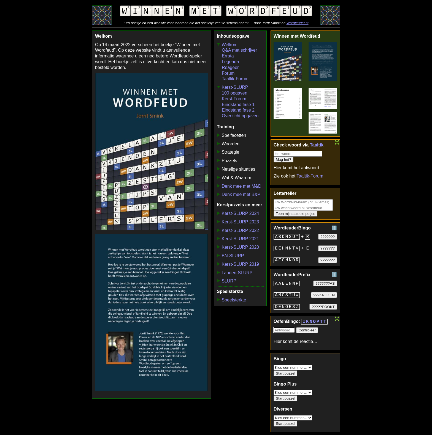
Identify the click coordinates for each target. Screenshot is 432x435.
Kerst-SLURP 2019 (240, 264)
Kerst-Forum (234, 98)
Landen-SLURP (237, 272)
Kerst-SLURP (235, 87)
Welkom (229, 44)
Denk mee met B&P (241, 194)
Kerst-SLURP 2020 (240, 247)
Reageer (230, 67)
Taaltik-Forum (235, 78)
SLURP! (229, 281)
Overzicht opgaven (240, 115)
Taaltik (317, 145)
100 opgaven (234, 93)
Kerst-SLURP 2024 (240, 213)
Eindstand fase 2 (238, 110)
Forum (228, 73)
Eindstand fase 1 (238, 104)
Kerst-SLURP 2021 (240, 238)
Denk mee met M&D (241, 186)
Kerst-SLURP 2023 (240, 222)
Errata (228, 56)
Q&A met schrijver (239, 50)
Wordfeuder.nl (298, 23)
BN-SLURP (233, 255)
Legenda (230, 61)
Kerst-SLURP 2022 (240, 230)
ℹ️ (334, 228)
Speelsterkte (234, 300)
